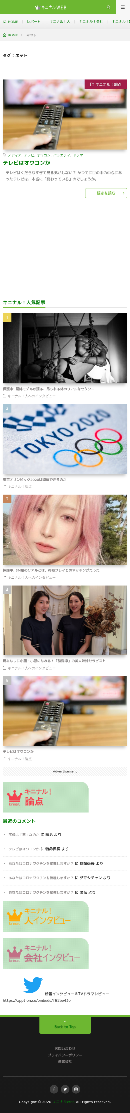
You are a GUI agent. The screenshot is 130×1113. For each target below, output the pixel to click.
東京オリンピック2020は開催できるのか (35, 479)
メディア (14, 155)
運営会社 (65, 1061)
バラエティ (61, 155)
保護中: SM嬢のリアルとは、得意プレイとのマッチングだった (51, 570)
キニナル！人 (59, 21)
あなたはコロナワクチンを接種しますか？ (41, 863)
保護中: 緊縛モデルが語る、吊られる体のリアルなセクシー (49, 389)
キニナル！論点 (108, 84)
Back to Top (65, 1026)
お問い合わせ (65, 1048)
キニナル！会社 (91, 21)
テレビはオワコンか (27, 162)
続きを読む (106, 193)
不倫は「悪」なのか (24, 834)
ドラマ (78, 155)
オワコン (44, 155)
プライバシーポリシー (65, 1055)
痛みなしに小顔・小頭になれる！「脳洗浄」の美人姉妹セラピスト (54, 660)
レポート (34, 21)
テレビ (29, 155)
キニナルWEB (64, 1101)
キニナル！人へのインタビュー (32, 395)
